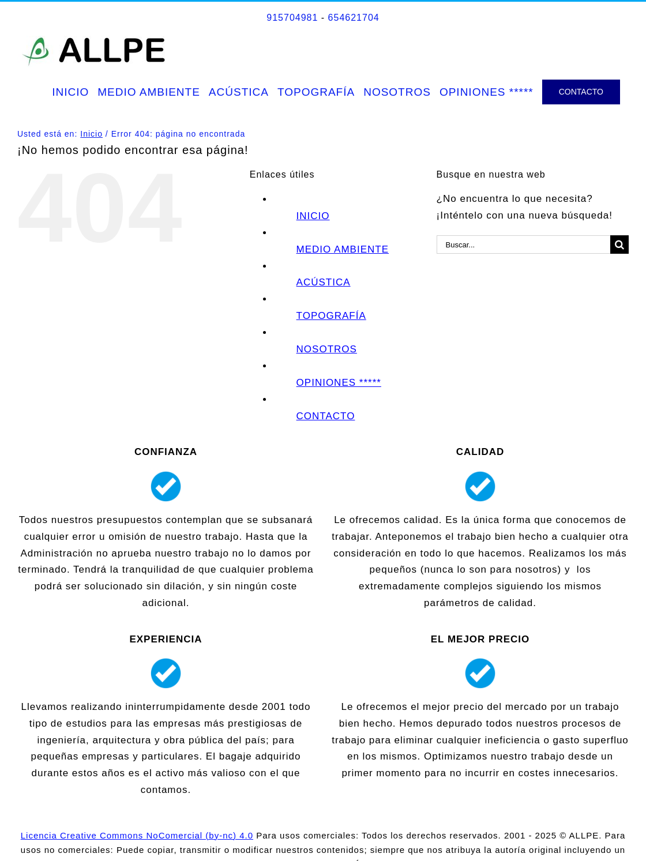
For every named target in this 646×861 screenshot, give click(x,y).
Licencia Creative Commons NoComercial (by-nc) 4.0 (137, 835)
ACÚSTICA (323, 282)
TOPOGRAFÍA (331, 315)
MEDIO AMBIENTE (342, 249)
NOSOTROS (326, 349)
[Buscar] (619, 244)
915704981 (292, 17)
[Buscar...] (523, 244)
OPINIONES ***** (338, 382)
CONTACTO (325, 416)
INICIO (313, 215)
